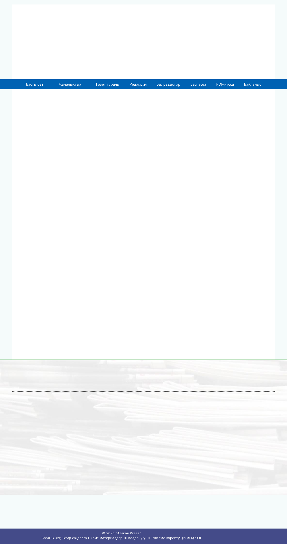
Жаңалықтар (70, 84)
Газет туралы (108, 84)
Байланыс (252, 84)
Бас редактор (168, 84)
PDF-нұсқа (225, 84)
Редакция (138, 84)
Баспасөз (198, 84)
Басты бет (34, 84)
